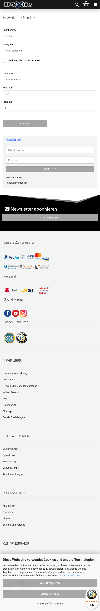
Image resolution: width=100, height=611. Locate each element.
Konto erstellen (14, 177)
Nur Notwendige (50, 594)
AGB (5, 398)
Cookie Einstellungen (14, 417)
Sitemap (7, 411)
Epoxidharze (9, 455)
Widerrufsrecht (11, 392)
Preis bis (7, 101)
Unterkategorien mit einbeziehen (23, 60)
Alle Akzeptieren (50, 583)
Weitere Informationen (50, 603)
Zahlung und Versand (14, 524)
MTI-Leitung (9, 461)
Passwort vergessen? (17, 182)
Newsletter (8, 512)
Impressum (9, 379)
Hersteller (8, 73)
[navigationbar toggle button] (95, 4)
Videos (6, 518)
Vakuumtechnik (11, 467)
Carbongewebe (11, 448)
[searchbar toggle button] (76, 4)
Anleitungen (9, 505)
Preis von (7, 87)
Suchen (25, 123)
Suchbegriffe (10, 30)
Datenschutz (9, 405)
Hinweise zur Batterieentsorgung (20, 386)
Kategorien (8, 44)
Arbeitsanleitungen (13, 474)
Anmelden (50, 169)
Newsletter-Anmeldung (15, 373)
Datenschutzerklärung (69, 575)
